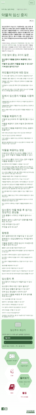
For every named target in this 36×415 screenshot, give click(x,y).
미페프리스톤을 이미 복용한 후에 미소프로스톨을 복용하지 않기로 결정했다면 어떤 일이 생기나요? (17, 187)
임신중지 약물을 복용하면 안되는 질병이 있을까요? (17, 129)
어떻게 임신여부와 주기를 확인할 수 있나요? (18, 120)
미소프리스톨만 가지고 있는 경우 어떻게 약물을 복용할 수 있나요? (17, 160)
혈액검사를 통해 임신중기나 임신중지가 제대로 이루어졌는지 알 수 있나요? (17, 142)
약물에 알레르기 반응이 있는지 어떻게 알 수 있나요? (18, 271)
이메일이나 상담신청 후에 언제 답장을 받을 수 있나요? (17, 86)
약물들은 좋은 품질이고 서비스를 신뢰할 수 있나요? (17, 78)
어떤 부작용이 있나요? (10, 224)
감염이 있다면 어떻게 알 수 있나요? (12, 268)
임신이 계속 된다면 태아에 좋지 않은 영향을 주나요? (18, 273)
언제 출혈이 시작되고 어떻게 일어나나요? (16, 216)
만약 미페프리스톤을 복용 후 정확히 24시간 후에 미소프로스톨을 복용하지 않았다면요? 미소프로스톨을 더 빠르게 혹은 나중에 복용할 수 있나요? (17, 168)
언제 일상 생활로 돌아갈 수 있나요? (15, 289)
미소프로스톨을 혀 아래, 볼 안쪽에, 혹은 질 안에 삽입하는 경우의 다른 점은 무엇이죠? (18, 172)
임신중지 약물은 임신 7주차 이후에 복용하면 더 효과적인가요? (18, 196)
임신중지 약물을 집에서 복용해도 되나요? (16, 60)
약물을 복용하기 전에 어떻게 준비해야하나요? (17, 124)
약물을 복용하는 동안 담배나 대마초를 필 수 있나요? (18, 181)
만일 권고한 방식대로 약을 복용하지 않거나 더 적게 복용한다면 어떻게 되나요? (17, 200)
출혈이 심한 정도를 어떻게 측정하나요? (14, 248)
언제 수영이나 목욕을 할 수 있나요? (12, 304)
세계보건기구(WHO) (17, 43)
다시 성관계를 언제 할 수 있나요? (12, 299)
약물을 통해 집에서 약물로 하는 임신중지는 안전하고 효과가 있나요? (18, 106)
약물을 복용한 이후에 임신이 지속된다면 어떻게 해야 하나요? (17, 244)
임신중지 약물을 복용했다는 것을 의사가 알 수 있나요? (17, 262)
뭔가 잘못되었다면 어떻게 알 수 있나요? (17, 236)
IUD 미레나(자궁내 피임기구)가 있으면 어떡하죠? (17, 133)
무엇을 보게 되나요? (10, 227)
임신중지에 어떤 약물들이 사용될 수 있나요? (15, 164)
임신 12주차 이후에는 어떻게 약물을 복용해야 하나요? (17, 204)
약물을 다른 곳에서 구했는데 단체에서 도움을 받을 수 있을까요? (17, 81)
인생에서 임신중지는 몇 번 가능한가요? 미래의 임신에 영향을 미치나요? (17, 316)
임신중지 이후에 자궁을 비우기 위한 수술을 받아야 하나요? (17, 258)
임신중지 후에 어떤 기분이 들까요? (15, 286)
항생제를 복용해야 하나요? (10, 265)
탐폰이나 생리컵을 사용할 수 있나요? (13, 302)
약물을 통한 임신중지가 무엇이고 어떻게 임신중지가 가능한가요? (17, 102)
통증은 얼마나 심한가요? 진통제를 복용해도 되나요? (17, 221)
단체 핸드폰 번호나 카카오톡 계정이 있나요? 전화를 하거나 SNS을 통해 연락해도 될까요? (17, 90)
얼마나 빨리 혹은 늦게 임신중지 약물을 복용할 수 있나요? (17, 110)
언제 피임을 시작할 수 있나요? (11, 310)
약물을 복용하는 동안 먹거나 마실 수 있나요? (15, 179)
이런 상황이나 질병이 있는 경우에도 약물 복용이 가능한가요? (17, 138)
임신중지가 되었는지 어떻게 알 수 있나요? (17, 283)
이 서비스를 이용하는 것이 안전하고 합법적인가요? (17, 76)
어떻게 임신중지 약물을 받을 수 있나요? (17, 64)
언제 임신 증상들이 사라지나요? (14, 292)
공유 (32, 21)
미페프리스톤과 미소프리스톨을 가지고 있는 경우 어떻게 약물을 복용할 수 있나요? (17, 155)
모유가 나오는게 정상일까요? (11, 312)
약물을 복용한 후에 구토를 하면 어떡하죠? (14, 176)
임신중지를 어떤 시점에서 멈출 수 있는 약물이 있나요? (17, 191)
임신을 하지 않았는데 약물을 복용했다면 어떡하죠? (17, 184)
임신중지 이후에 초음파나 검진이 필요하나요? (16, 254)
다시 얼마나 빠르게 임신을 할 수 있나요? (14, 307)
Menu (31, 3)
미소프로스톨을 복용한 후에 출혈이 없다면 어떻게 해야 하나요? (18, 251)
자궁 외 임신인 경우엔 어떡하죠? (12, 135)
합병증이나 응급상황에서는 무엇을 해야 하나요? (17, 239)
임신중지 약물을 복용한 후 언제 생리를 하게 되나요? (17, 295)
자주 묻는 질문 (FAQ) (7, 9)
